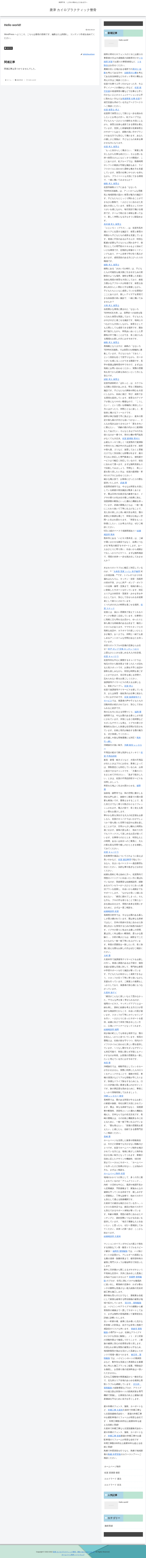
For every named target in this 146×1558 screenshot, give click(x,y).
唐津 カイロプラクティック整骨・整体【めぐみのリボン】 (74, 1552)
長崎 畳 (107, 1136)
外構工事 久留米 (115, 1410)
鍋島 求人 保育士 (111, 183)
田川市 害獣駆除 (133, 1303)
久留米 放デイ (110, 992)
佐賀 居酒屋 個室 (112, 1473)
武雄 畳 (123, 483)
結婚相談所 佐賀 (111, 911)
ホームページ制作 (112, 1466)
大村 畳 (107, 955)
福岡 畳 (138, 712)
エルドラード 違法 (112, 1479)
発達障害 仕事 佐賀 (131, 99)
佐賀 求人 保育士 (111, 147)
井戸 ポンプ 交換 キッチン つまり (123, 649)
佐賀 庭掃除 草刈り (131, 438)
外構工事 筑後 (114, 1436)
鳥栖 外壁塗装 (114, 1454)
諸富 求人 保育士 (111, 379)
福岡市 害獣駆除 (120, 1251)
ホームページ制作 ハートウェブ (73, 1555)
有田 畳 (107, 1063)
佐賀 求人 (128, 686)
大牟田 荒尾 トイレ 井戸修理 (127, 571)
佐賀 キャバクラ (111, 656)
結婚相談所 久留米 (112, 1236)
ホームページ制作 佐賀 (114, 1173)
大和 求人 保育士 (111, 305)
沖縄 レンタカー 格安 (113, 1096)
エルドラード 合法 (112, 1485)
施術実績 (8, 48)
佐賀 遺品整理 (124, 859)
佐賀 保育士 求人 (111, 110)
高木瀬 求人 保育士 (112, 224)
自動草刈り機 (130, 73)
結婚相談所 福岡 (111, 1029)
